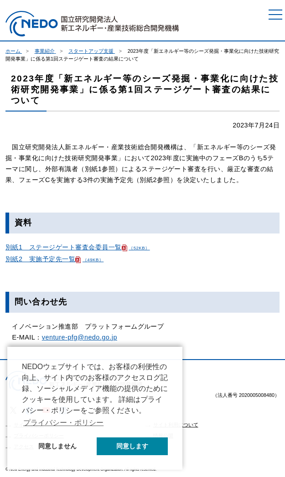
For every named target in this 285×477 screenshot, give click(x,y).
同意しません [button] (57, 446)
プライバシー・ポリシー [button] (63, 422)
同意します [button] (132, 446)
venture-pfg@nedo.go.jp (79, 337)
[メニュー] (275, 14)
